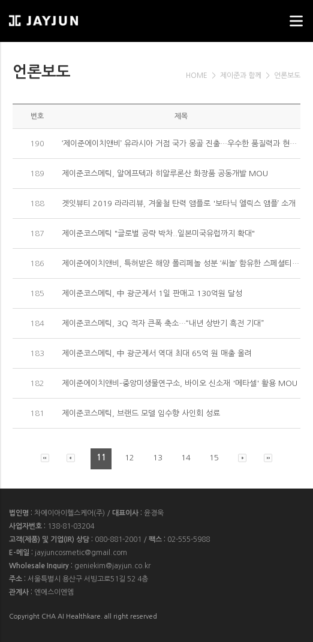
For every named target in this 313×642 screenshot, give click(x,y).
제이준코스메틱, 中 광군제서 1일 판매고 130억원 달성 (152, 293)
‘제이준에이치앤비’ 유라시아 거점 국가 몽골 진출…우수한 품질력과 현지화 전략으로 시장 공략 (181, 143)
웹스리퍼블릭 (69, 17)
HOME (196, 75)
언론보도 (287, 75)
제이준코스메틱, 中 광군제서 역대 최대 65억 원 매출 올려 (157, 353)
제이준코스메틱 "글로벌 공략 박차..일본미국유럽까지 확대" (158, 233)
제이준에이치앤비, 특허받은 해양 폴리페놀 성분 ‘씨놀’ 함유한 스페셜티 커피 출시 (181, 263)
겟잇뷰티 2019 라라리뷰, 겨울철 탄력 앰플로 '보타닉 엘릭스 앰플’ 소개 (179, 203)
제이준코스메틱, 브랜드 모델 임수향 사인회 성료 (141, 413)
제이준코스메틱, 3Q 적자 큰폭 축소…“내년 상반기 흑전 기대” (163, 323)
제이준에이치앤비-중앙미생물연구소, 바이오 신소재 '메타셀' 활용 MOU (179, 383)
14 (186, 458)
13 (157, 458)
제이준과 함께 (240, 75)
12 (129, 458)
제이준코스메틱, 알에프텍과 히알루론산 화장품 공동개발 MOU (165, 173)
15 (214, 458)
